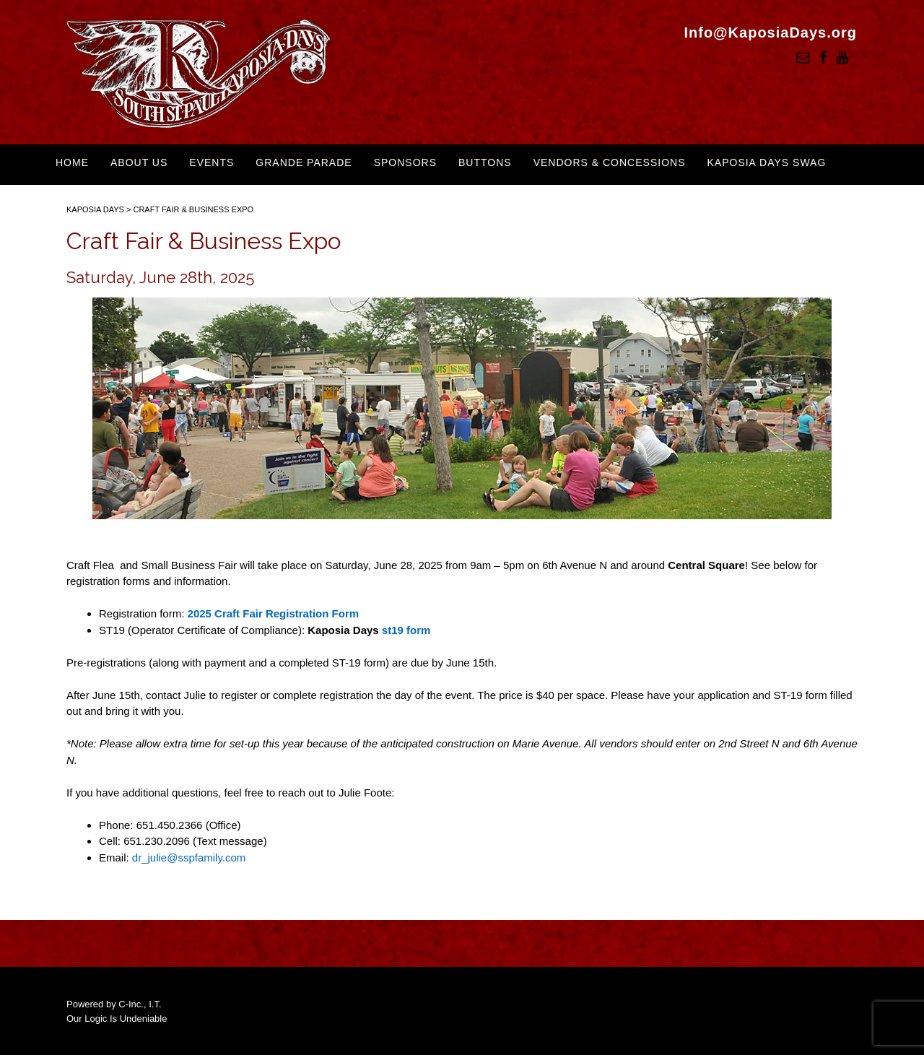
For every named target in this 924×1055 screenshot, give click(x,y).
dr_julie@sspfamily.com (189, 857)
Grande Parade (304, 162)
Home (72, 162)
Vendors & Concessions (609, 162)
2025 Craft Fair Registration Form (273, 613)
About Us (138, 162)
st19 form (406, 630)
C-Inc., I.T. (139, 1004)
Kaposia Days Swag (766, 162)
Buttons (485, 162)
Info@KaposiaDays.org (770, 32)
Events (211, 162)
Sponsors (405, 162)
